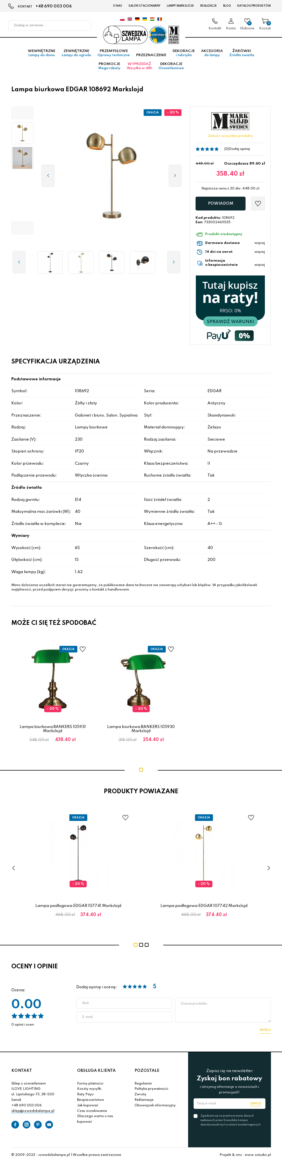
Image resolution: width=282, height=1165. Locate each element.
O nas (117, 5)
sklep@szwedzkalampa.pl (32, 1112)
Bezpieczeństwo (90, 1102)
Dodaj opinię (239, 150)
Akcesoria (212, 55)
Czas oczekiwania (92, 1112)
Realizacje (208, 5)
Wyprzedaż (139, 68)
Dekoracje (184, 55)
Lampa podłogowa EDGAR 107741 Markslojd (78, 908)
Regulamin (143, 1085)
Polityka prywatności (151, 1091)
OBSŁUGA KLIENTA (96, 1073)
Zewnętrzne (76, 55)
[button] (22, 114)
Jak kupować (87, 1107)
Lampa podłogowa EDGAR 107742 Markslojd (203, 908)
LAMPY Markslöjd (180, 5)
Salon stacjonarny (144, 5)
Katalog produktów (254, 5)
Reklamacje (144, 1102)
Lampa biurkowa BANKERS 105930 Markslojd (141, 731)
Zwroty (140, 1096)
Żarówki (241, 55)
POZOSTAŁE (147, 1073)
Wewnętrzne (41, 55)
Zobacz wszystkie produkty (230, 138)
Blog (227, 5)
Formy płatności (90, 1085)
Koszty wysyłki (89, 1091)
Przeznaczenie (151, 57)
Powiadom (220, 205)
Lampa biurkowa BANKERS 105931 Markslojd (53, 731)
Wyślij (265, 1032)
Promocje (109, 68)
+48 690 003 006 (54, 6)
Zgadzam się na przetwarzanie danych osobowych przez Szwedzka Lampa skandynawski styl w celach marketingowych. (231, 1122)
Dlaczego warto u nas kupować (95, 1121)
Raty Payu (85, 1096)
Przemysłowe (113, 55)
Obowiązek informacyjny (155, 1107)
